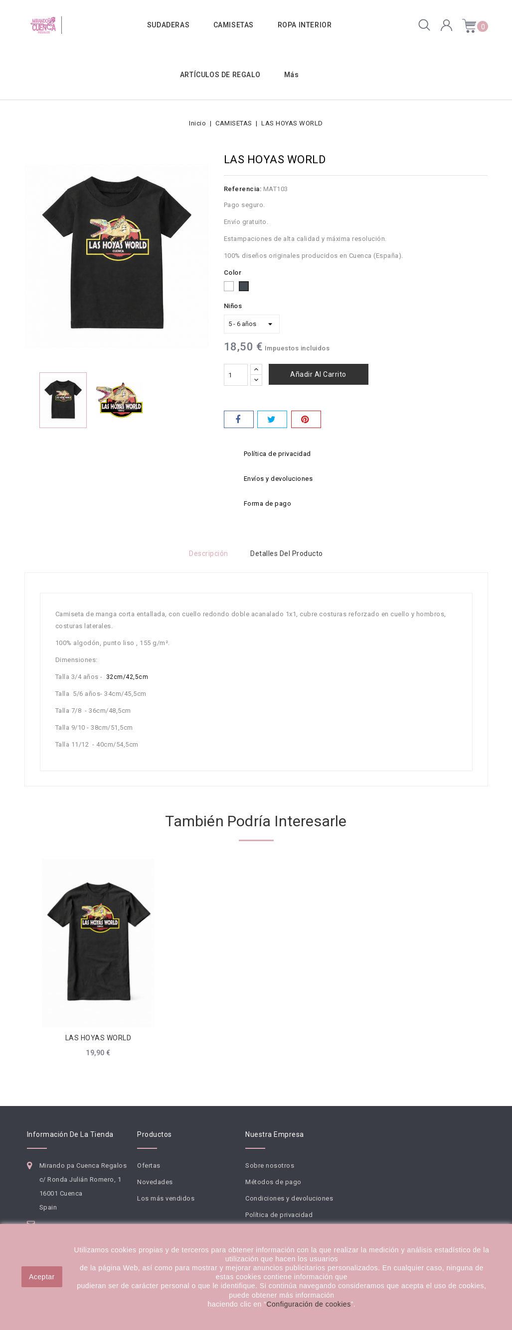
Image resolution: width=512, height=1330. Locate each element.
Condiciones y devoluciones (289, 1198)
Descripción (208, 553)
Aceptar (42, 1277)
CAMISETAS (233, 25)
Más (291, 75)
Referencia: (243, 189)
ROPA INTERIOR (305, 25)
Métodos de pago (273, 1182)
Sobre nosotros (269, 1165)
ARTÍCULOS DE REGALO (220, 75)
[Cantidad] (236, 375)
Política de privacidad (279, 1215)
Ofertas (149, 1165)
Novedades (155, 1182)
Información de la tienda (70, 1134)
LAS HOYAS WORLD (98, 1038)
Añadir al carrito (318, 374)
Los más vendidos (165, 1198)
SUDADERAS (168, 25)
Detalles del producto (287, 553)
